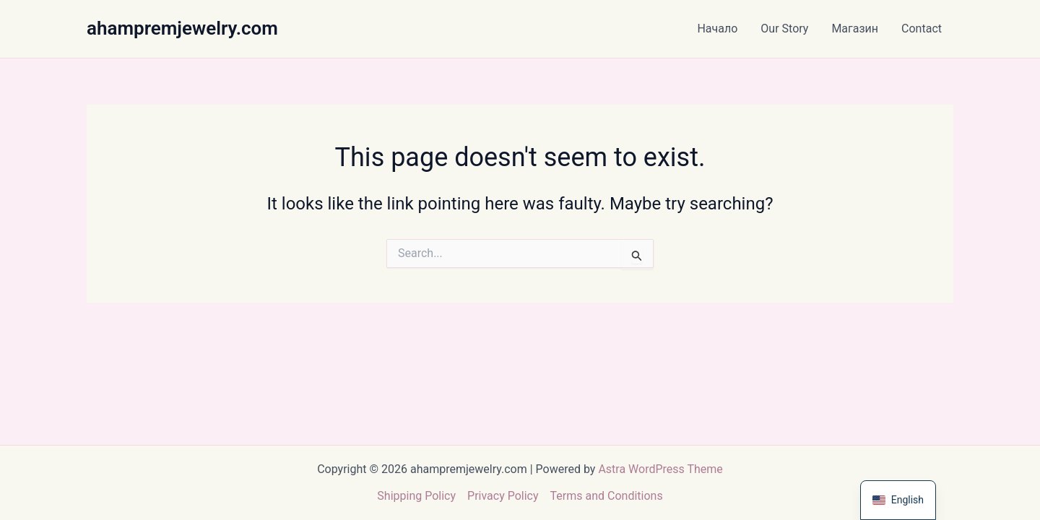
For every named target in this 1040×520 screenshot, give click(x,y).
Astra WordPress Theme (660, 469)
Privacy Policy (503, 496)
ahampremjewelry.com (182, 28)
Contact (921, 28)
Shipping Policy (416, 496)
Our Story (784, 28)
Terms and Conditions (606, 496)
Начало (717, 28)
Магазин (854, 28)
